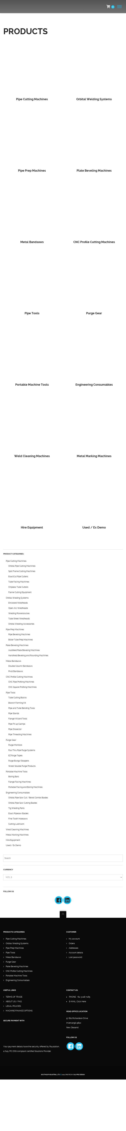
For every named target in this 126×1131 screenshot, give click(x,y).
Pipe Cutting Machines (16, 561)
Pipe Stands (13, 713)
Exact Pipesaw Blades (18, 813)
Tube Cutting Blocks (17, 697)
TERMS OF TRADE (14, 997)
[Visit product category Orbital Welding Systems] (94, 69)
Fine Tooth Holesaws (18, 819)
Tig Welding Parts (16, 808)
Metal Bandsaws (13, 661)
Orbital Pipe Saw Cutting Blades (22, 803)
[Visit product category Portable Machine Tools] (32, 354)
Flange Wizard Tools (17, 719)
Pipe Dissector (14, 729)
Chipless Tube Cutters (18, 587)
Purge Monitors (15, 745)
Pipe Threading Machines (20, 734)
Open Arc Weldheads (18, 608)
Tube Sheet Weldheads (19, 618)
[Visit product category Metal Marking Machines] (94, 426)
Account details (76, 952)
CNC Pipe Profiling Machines (21, 682)
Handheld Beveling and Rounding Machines (28, 655)
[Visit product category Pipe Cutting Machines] (32, 69)
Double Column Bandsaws (20, 666)
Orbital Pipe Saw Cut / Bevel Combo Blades (28, 798)
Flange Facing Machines (19, 782)
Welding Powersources (19, 613)
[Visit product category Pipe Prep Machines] (32, 140)
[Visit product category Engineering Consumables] (94, 354)
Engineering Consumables (18, 793)
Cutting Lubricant (16, 824)
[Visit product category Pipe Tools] (32, 283)
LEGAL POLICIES (13, 1006)
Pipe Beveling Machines (19, 634)
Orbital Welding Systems (17, 598)
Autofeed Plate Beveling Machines (24, 650)
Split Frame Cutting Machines (21, 571)
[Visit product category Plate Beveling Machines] (94, 140)
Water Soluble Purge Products (22, 766)
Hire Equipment (13, 840)
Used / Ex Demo (13, 845)
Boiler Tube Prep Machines (20, 640)
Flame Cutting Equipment (20, 592)
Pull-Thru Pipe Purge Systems (21, 750)
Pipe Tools (10, 693)
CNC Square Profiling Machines (22, 687)
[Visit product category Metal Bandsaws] (32, 211)
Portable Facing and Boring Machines (25, 787)
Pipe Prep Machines (15, 629)
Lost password (75, 957)
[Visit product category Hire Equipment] (32, 497)
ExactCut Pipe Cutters (18, 576)
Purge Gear (11, 740)
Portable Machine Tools (16, 772)
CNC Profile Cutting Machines (19, 677)
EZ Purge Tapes (15, 755)
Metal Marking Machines (17, 835)
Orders (72, 943)
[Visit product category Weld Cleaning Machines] (32, 426)
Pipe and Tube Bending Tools (21, 708)
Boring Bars (13, 776)
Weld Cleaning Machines (17, 829)
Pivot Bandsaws (15, 671)
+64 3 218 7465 (83, 997)
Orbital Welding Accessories (21, 624)
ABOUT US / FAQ (14, 1001)
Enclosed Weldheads (18, 603)
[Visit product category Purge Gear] (94, 283)
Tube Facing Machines (18, 582)
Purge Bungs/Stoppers (18, 761)
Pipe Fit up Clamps (16, 724)
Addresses (73, 948)
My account (74, 939)
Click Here (81, 1001)
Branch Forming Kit (17, 703)
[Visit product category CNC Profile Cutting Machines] (94, 211)
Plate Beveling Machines (17, 645)
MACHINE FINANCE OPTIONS (19, 1011)
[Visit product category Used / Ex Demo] (94, 497)
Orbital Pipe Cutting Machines (21, 566)
